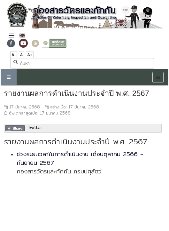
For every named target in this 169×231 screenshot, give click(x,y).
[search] (82, 63)
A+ (29, 55)
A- (14, 55)
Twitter (35, 127)
